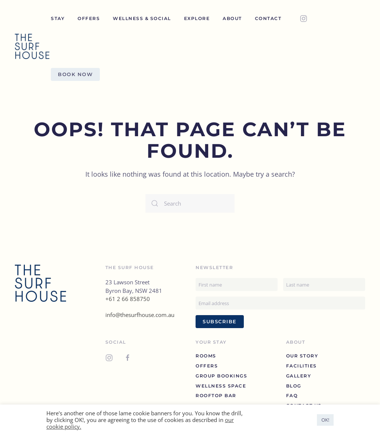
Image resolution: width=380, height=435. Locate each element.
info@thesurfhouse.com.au (139, 314)
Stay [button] (58, 18)
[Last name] (324, 284)
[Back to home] (33, 46)
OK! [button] (325, 419)
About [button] (232, 18)
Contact (268, 18)
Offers (89, 18)
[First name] (237, 284)
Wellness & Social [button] (142, 18)
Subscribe (220, 321)
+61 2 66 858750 (127, 298)
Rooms (206, 356)
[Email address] (280, 303)
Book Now (75, 74)
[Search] (190, 203)
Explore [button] (197, 18)
